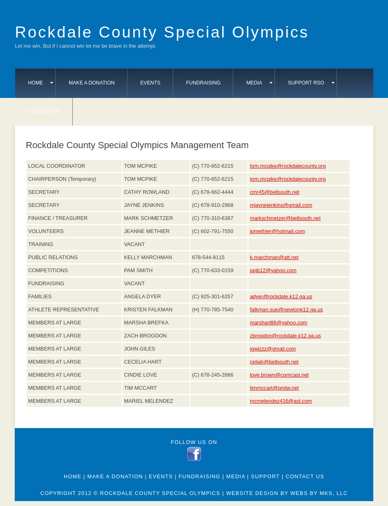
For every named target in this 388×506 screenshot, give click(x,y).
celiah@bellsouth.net (274, 362)
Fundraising (203, 83)
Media (259, 83)
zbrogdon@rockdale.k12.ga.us (285, 336)
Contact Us (44, 111)
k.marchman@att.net (274, 257)
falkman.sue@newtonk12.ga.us (286, 309)
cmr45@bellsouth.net (274, 192)
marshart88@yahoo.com (278, 323)
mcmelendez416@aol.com (281, 401)
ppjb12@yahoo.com (273, 270)
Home (41, 83)
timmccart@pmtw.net (274, 388)
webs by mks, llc (319, 493)
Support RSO (311, 83)
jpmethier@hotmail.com (277, 231)
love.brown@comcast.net (279, 375)
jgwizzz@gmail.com (273, 349)
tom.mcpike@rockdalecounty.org (288, 166)
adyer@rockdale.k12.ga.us (281, 296)
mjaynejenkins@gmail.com (281, 205)
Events (150, 83)
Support (265, 476)
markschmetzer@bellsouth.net (285, 218)
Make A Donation (91, 83)
